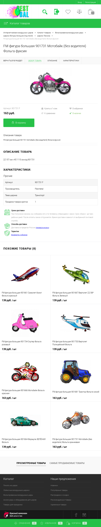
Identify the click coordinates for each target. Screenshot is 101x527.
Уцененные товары (58, 505)
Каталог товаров (16, 23)
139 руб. (9, 300)
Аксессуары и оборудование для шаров (19, 500)
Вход (80, 2)
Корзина (76, 523)
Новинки (54, 485)
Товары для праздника (12, 505)
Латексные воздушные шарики (16, 490)
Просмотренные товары (31, 463)
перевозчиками (42, 228)
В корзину (19, 122)
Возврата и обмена (19, 235)
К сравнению (48, 113)
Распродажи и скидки (60, 495)
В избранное (76, 108)
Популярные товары (59, 490)
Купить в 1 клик (49, 108)
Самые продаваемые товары (67, 463)
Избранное (51, 523)
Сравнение (25, 523)
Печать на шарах (10, 485)
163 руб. (9, 113)
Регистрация (90, 2)
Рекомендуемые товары (61, 500)
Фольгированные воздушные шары (18, 495)
